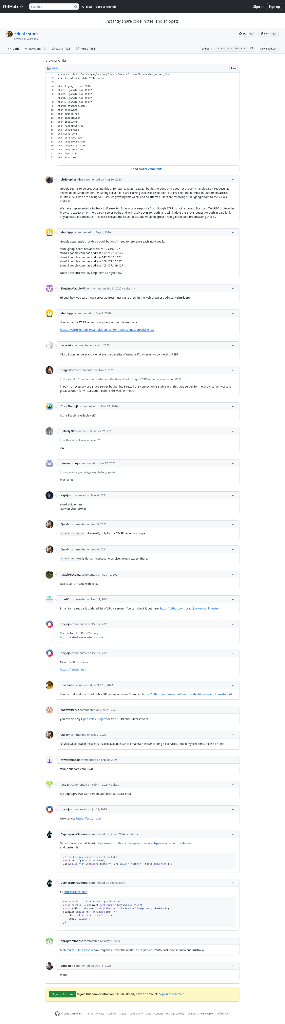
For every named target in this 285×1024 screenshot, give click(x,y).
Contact (158, 1013)
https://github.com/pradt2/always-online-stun (190, 608)
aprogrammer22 (72, 941)
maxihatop (68, 685)
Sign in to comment (171, 994)
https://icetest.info (75, 892)
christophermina (72, 179)
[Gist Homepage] (14, 6)
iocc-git (66, 784)
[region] (142, 116)
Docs (148, 1013)
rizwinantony (69, 463)
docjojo (66, 624)
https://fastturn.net (88, 818)
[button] (251, 49)
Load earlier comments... (148, 169)
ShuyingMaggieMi (73, 288)
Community (136, 1013)
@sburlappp (182, 297)
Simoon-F (67, 966)
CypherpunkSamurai (74, 834)
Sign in (258, 6)
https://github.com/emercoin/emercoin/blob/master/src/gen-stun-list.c (188, 694)
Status (123, 1013)
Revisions (35, 49)
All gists (87, 7)
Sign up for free (62, 994)
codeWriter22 (70, 710)
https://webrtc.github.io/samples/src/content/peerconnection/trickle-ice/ (107, 329)
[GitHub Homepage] (57, 1013)
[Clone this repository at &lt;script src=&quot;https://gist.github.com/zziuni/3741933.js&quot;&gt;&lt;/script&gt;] (231, 49)
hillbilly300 (68, 431)
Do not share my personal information (208, 1013)
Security (111, 1013)
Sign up (274, 6)
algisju (65, 495)
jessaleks (67, 345)
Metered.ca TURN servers (76, 950)
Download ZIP (268, 48)
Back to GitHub (106, 7)
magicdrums (69, 370)
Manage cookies (175, 1013)
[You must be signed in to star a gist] (247, 33)
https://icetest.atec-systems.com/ (81, 637)
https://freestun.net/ (73, 669)
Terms (89, 1013)
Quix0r (65, 524)
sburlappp (67, 232)
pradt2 (65, 599)
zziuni (19, 33)
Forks (86, 49)
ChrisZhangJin (70, 406)
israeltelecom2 (71, 574)
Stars (61, 49)
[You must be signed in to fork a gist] (268, 33)
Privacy (100, 1013)
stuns (33, 33)
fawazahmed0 (70, 760)
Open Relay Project (93, 719)
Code (14, 49)
